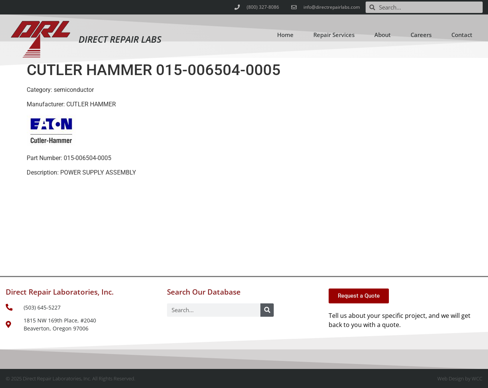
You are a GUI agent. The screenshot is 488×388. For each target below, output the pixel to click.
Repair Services (334, 34)
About (382, 34)
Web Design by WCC (459, 378)
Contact (461, 34)
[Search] (267, 310)
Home (285, 34)
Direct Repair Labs (120, 39)
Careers (421, 34)
